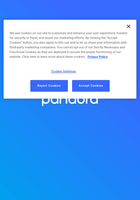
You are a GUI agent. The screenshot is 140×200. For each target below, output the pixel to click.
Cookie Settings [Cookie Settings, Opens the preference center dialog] (63, 71)
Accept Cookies (91, 86)
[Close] (128, 26)
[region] (70, 59)
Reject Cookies (49, 86)
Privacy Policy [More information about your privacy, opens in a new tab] (98, 57)
